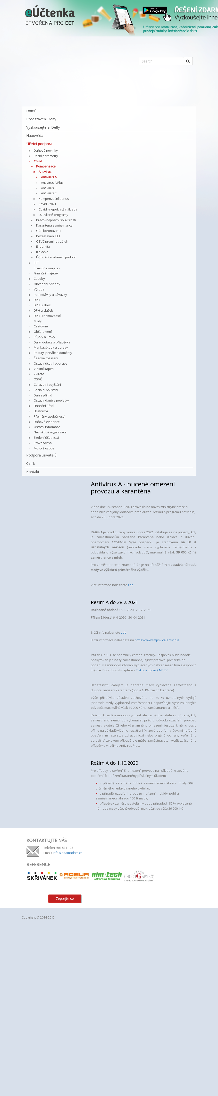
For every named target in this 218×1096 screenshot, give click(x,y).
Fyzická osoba (44, 448)
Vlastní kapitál (44, 369)
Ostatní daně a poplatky (51, 400)
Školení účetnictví (46, 437)
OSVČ (38, 379)
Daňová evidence (47, 422)
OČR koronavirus (48, 230)
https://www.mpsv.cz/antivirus (157, 640)
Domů (31, 110)
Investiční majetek (47, 268)
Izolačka (42, 252)
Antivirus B (49, 188)
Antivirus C (49, 193)
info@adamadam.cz (67, 852)
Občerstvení (43, 331)
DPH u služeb (43, 310)
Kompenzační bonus (54, 198)
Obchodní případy (47, 284)
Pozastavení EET (48, 236)
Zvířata (39, 374)
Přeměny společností (49, 416)
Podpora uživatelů (41, 455)
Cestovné (41, 326)
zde (131, 585)
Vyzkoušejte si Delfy (43, 127)
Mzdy (38, 321)
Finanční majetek (46, 273)
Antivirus (45, 171)
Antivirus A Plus (52, 182)
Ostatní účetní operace (50, 363)
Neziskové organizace (50, 432)
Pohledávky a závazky (50, 294)
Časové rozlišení (46, 358)
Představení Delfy (41, 118)
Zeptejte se (65, 898)
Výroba (39, 289)
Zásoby (39, 278)
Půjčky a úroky (44, 337)
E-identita (43, 246)
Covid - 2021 (47, 204)
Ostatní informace (47, 427)
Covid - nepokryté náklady (58, 209)
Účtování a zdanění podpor (56, 257)
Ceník (30, 463)
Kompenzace (46, 166)
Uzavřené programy (53, 214)
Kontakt (32, 471)
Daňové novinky (46, 150)
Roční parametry (46, 156)
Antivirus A (49, 177)
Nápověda (34, 135)
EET (36, 263)
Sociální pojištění (46, 390)
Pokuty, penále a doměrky (53, 353)
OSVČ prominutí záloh (52, 241)
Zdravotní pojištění (47, 384)
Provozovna (43, 443)
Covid (38, 161)
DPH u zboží (42, 305)
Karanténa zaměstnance (54, 225)
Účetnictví (41, 411)
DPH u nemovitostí (47, 316)
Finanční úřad (44, 405)
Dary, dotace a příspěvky (52, 342)
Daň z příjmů (43, 395)
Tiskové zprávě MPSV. (152, 670)
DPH (37, 300)
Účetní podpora (39, 143)
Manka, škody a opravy (51, 347)
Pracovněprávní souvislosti (56, 220)
